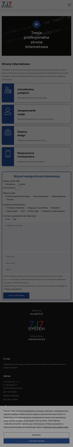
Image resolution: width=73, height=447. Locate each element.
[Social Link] (5, 406)
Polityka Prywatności (11, 412)
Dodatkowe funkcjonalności (14, 205)
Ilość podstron (8, 188)
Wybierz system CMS (11, 181)
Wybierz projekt (9, 193)
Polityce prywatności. (13, 289)
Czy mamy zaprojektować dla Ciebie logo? (19, 216)
